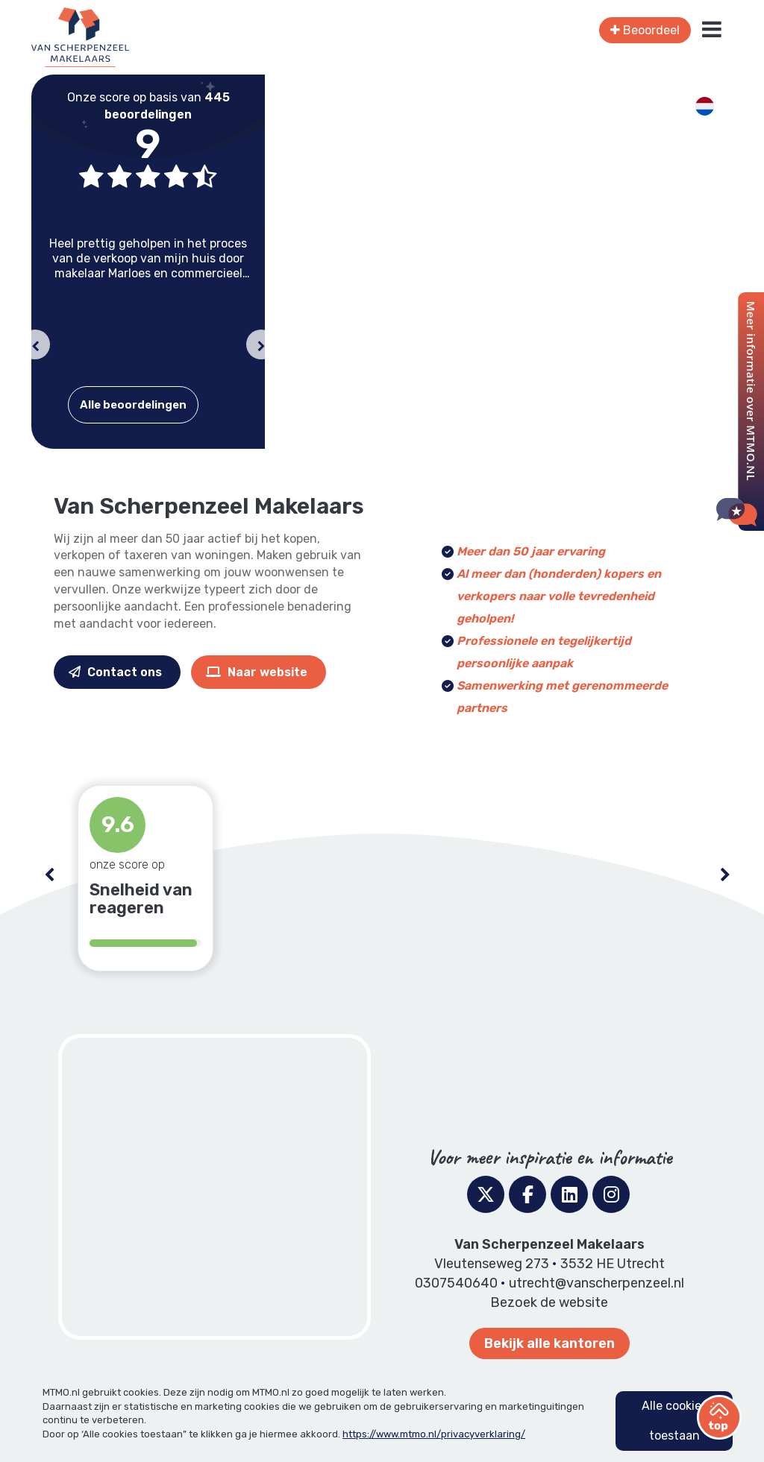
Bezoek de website (549, 1302)
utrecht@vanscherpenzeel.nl (596, 1283)
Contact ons (115, 672)
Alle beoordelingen (133, 405)
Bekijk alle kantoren (549, 1343)
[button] (35, 344)
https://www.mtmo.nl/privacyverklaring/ (433, 1434)
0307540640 (456, 1283)
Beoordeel (645, 30)
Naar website (256, 672)
